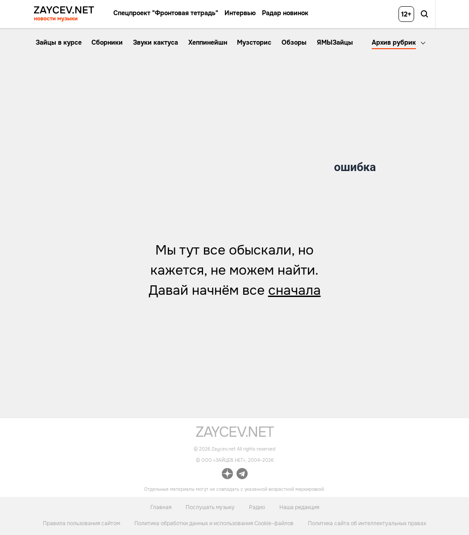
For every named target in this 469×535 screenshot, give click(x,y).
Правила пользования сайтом (81, 523)
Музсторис (254, 42)
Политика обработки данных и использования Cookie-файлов (214, 523)
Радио (257, 506)
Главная (160, 506)
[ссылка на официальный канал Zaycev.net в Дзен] (227, 475)
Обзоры (294, 42)
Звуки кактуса (155, 42)
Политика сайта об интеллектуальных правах (367, 523)
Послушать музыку (210, 506)
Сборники (107, 42)
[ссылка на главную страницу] (234, 435)
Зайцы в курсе (59, 42)
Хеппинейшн (207, 42)
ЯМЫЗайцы (335, 42)
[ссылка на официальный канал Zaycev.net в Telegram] (242, 475)
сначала (294, 290)
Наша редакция (299, 506)
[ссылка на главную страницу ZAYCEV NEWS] (64, 14)
